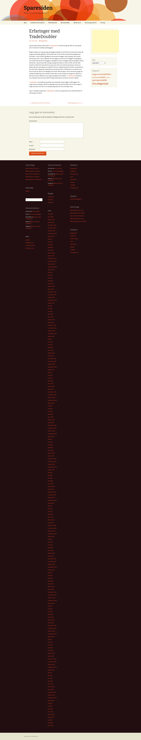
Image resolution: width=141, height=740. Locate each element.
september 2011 (52, 698)
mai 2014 (50, 611)
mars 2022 (50, 350)
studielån (72, 185)
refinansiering (74, 174)
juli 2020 (50, 406)
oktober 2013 (51, 631)
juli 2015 (50, 572)
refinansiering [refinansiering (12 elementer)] (96, 77)
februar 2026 (51, 219)
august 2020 (51, 403)
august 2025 (51, 236)
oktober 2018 (51, 464)
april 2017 (50, 514)
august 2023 (51, 303)
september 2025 (52, 233)
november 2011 (52, 692)
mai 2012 (50, 678)
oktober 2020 (51, 397)
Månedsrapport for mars (32, 168)
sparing (72, 182)
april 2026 (50, 214)
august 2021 (51, 369)
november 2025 (52, 228)
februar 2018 (51, 486)
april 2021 (50, 381)
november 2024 (52, 261)
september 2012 (52, 667)
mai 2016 (50, 545)
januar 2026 (51, 222)
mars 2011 (50, 711)
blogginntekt (43, 41)
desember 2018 (52, 458)
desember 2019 (52, 425)
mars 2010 (50, 725)
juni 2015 (50, 575)
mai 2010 (50, 720)
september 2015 (52, 567)
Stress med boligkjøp (57, 171)
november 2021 (52, 361)
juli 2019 (50, 439)
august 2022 (51, 336)
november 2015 (52, 561)
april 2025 (50, 247)
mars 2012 (50, 684)
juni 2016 (50, 542)
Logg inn (28, 240)
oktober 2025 (51, 230)
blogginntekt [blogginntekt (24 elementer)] (96, 74)
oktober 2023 (51, 297)
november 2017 (52, 495)
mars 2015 (50, 584)
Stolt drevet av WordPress (31, 736)
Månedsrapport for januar (32, 176)
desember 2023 (52, 292)
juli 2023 (50, 306)
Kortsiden (50, 199)
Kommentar (33, 121)
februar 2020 (51, 420)
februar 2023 (51, 319)
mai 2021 (50, 378)
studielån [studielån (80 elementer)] (103, 80)
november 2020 (52, 395)
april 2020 (50, 414)
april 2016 (50, 547)
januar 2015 (51, 589)
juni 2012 (50, 675)
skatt (71, 176)
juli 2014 (50, 606)
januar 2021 (51, 389)
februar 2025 (51, 253)
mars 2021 (50, 383)
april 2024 (50, 281)
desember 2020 (52, 392)
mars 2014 (50, 617)
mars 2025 (50, 250)
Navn (31, 142)
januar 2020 (51, 422)
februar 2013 (51, 653)
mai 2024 (50, 278)
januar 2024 (51, 289)
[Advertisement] (105, 41)
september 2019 (52, 433)
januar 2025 (51, 256)
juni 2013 (50, 642)
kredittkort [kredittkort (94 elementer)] (106, 74)
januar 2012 (51, 689)
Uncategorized (74, 188)
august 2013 (51, 636)
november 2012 (52, 661)
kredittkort (73, 171)
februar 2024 (51, 286)
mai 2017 (50, 511)
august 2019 (51, 436)
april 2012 (50, 681)
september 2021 (52, 367)
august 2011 (51, 700)
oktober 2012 (51, 664)
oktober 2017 (51, 497)
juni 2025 (50, 242)
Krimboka (50, 202)
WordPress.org (30, 248)
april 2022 (50, 347)
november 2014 (52, 595)
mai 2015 (50, 578)
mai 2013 (50, 645)
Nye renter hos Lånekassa (32, 174)
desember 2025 (52, 225)
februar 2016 (51, 553)
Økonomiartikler (65, 22)
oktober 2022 (51, 331)
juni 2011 (50, 703)
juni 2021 (50, 375)
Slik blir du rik (77, 22)
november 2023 (52, 294)
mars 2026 (50, 217)
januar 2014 (51, 622)
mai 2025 (50, 244)
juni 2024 (50, 275)
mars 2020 (50, 417)
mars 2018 (50, 483)
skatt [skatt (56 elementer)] (103, 77)
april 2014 (50, 614)
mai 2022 (50, 344)
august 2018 (51, 470)
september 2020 (52, 400)
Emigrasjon (51, 197)
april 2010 (50, 723)
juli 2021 (50, 372)
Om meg (102, 22)
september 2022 (52, 333)
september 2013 (52, 634)
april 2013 (50, 648)
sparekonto (73, 179)
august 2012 (51, 670)
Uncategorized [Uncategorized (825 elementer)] (100, 83)
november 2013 (52, 628)
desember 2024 (52, 258)
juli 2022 (50, 339)
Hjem (25, 22)
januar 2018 (51, 489)
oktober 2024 (51, 264)
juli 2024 (50, 272)
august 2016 (51, 536)
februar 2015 (51, 586)
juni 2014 (50, 609)
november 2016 (52, 528)
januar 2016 (51, 556)
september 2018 (52, 467)
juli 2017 (50, 506)
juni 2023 (50, 308)
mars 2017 (50, 517)
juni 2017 (50, 509)
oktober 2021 (51, 364)
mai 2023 (50, 311)
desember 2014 (52, 592)
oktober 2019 (51, 431)
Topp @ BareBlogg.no (76, 199)
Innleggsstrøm (29, 242)
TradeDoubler (53, 45)
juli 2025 (50, 239)
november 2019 (52, 428)
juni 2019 (50, 442)
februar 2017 (51, 520)
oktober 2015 (51, 564)
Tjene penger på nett (91, 22)
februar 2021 (51, 386)
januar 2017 (51, 522)
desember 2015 (52, 559)
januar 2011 (51, 717)
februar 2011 (51, 714)
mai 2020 (50, 411)
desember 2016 (52, 525)
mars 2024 (50, 283)
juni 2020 (50, 408)
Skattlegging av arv (75, 103)
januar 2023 (51, 322)
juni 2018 (50, 475)
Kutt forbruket (58, 168)
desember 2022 (52, 325)
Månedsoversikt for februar (39, 103)
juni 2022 (50, 342)
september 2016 (52, 534)
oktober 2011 (51, 695)
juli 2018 (50, 472)
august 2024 (51, 269)
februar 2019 (51, 453)
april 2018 (50, 481)
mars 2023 (50, 317)
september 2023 (52, 300)
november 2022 (52, 328)
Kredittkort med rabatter (37, 22)
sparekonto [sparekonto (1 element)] (108, 77)
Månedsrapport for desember (34, 179)
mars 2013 (50, 650)
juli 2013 (50, 639)
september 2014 (52, 600)
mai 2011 (50, 706)
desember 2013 (52, 625)
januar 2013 (51, 656)
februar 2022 (51, 353)
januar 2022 (51, 356)
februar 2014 (51, 620)
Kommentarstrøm (30, 245)
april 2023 (50, 314)
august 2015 (51, 570)
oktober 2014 (51, 597)
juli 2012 (50, 673)
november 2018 (52, 461)
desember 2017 (52, 492)
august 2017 (51, 503)
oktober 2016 (51, 531)
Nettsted (32, 149)
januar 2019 (51, 456)
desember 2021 (52, 358)
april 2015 (50, 581)
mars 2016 (50, 550)
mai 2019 (50, 445)
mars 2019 (50, 450)
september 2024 (52, 267)
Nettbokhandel (52, 22)
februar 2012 (51, 686)
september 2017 (52, 500)
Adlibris (28, 191)
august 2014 (51, 603)
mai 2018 (50, 478)
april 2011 (50, 709)
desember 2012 (52, 659)
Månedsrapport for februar (33, 171)
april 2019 (50, 447)
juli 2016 (50, 539)
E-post (31, 145)
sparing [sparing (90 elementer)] (95, 80)
